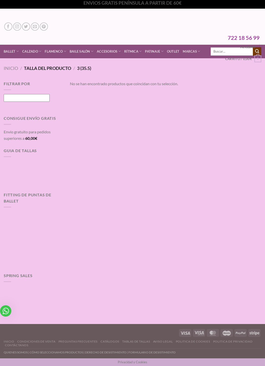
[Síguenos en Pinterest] (44, 26)
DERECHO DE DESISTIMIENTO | (106, 352)
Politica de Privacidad (232, 341)
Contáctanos (16, 345)
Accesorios (109, 51)
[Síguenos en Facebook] (8, 26)
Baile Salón (81, 51)
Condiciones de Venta (36, 341)
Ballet (11, 51)
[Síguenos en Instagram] (17, 26)
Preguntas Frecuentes (78, 341)
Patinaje (154, 51)
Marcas (191, 51)
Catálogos (110, 341)
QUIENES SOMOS (16, 352)
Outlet (173, 51)
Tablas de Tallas (136, 341)
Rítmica (133, 51)
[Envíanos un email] (35, 26)
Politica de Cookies (193, 341)
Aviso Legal (163, 341)
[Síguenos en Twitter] (26, 26)
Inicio (11, 68)
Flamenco (55, 51)
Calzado (31, 51)
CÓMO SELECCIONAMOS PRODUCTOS (56, 352)
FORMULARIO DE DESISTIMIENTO (152, 352)
